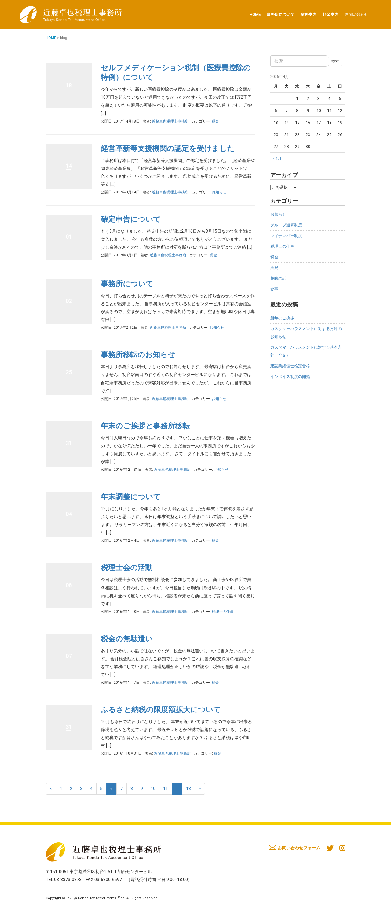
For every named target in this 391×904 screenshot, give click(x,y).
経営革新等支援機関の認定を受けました (168, 148)
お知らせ (219, 192)
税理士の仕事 (223, 611)
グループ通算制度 (286, 225)
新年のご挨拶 (282, 318)
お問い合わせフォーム (294, 847)
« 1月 (277, 158)
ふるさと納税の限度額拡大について (161, 709)
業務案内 (308, 14)
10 (153, 788)
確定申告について (131, 219)
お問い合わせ (356, 14)
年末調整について (131, 496)
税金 (215, 121)
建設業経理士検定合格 (290, 366)
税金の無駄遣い (127, 639)
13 (188, 788)
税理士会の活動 (126, 567)
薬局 (274, 267)
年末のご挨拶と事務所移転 (145, 426)
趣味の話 (278, 278)
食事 (274, 289)
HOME (255, 14)
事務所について (280, 14)
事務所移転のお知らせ (138, 354)
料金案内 (330, 14)
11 (165, 788)
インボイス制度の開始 (290, 376)
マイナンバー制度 (286, 235)
